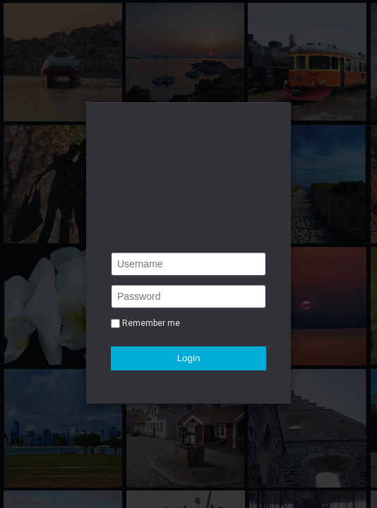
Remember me (151, 323)
